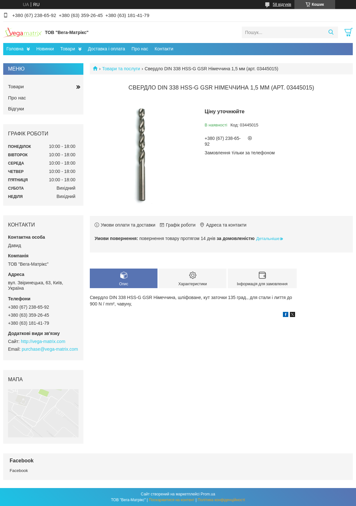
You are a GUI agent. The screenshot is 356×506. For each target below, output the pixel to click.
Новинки (45, 48)
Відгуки (16, 108)
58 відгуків (282, 4)
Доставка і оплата (106, 48)
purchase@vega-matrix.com (50, 349)
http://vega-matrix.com (43, 341)
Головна (14, 48)
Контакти (164, 48)
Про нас (139, 48)
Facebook (19, 470)
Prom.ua (208, 494)
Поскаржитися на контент (171, 500)
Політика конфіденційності (221, 500)
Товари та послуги (121, 68)
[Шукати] (331, 32)
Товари (67, 48)
